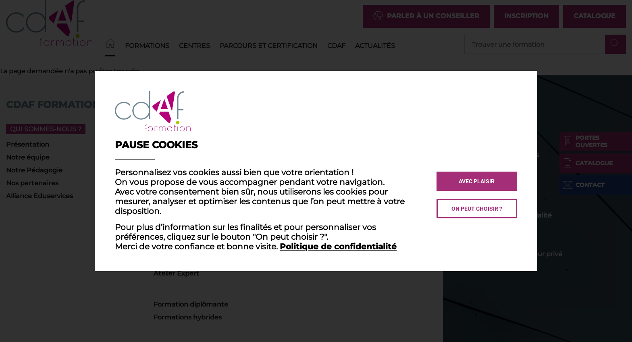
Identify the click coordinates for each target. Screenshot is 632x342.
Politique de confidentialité (338, 246)
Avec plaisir (477, 181)
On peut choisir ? (476, 208)
